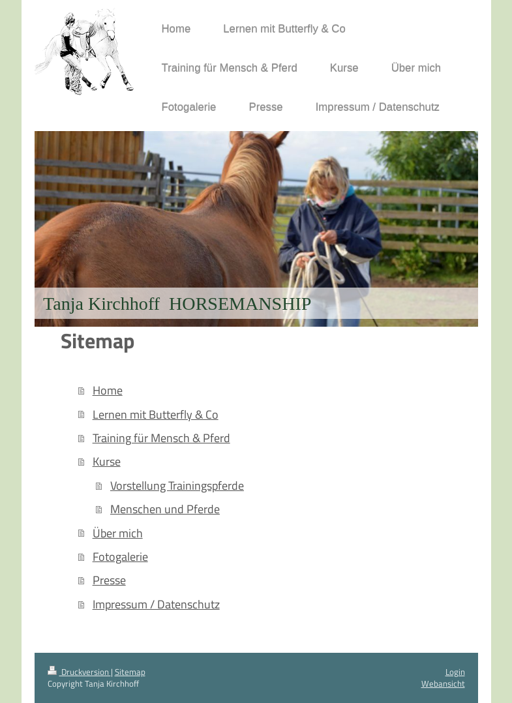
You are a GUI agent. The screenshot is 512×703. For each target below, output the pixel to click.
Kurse (107, 461)
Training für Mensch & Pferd (161, 437)
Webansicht (443, 683)
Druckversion (79, 671)
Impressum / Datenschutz (156, 604)
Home (108, 390)
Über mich (118, 533)
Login (455, 671)
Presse (109, 580)
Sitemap (130, 671)
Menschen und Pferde (165, 509)
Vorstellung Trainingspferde (177, 485)
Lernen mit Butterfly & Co (155, 414)
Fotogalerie (120, 556)
